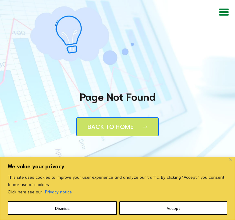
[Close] (230, 159)
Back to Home (117, 127)
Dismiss (62, 208)
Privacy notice (58, 191)
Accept (173, 208)
